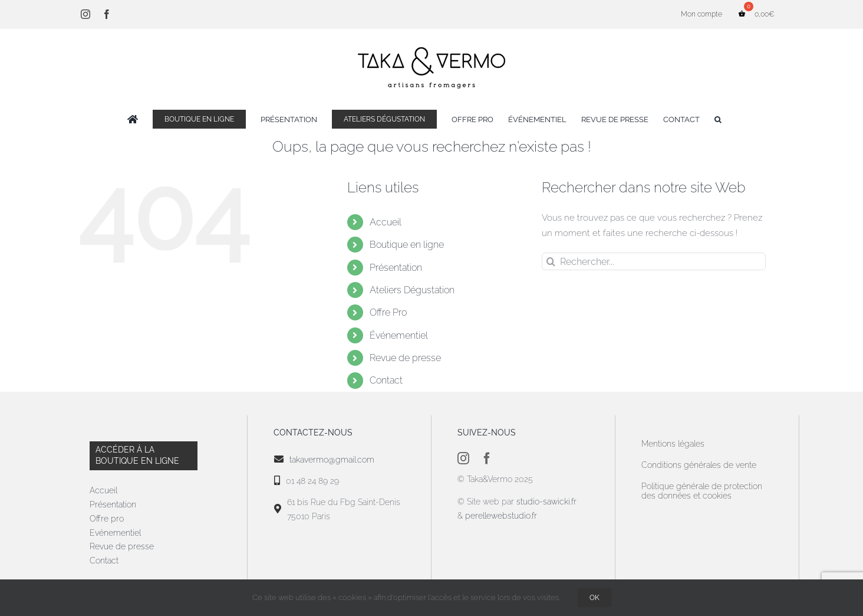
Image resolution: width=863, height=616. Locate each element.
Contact (386, 380)
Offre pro (107, 518)
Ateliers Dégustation (412, 290)
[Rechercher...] (654, 261)
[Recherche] (550, 261)
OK (594, 598)
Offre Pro (388, 312)
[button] (718, 119)
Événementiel (399, 335)
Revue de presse (405, 357)
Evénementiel (115, 533)
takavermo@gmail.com (331, 459)
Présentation (396, 267)
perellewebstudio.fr (501, 515)
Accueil (385, 222)
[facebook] (487, 458)
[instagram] (463, 458)
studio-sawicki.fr (547, 501)
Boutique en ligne (407, 244)
